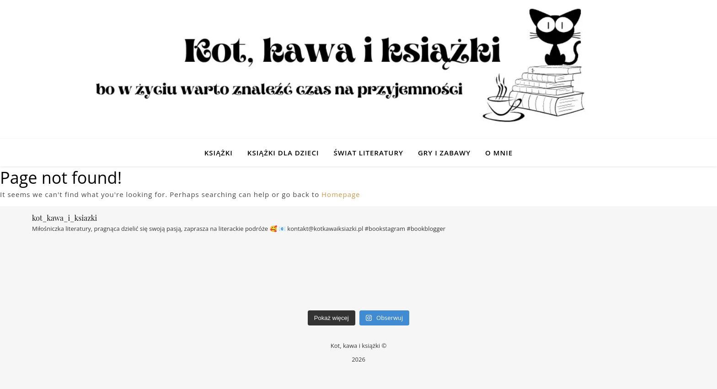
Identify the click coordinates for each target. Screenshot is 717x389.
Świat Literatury (368, 152)
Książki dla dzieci (283, 152)
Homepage (340, 194)
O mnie (499, 152)
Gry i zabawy (444, 152)
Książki (218, 152)
